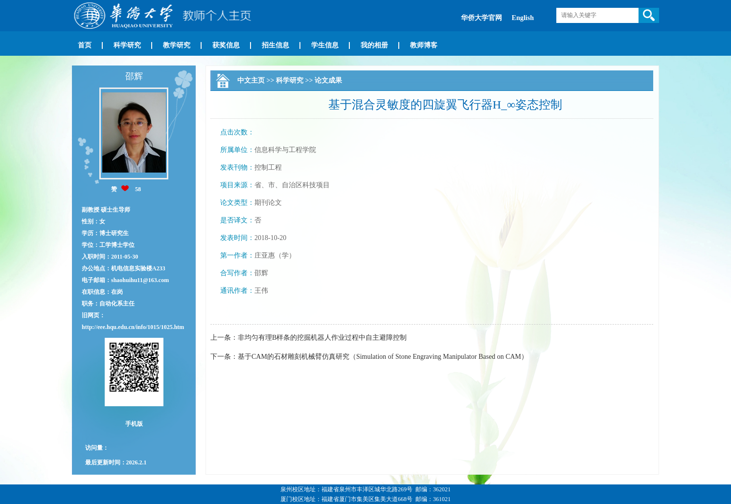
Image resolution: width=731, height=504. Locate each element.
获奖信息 (226, 45)
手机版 (134, 423)
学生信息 (325, 45)
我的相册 (374, 45)
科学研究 (127, 45)
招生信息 (275, 45)
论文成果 (328, 80)
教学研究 (176, 45)
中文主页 (251, 80)
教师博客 (423, 45)
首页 (84, 45)
